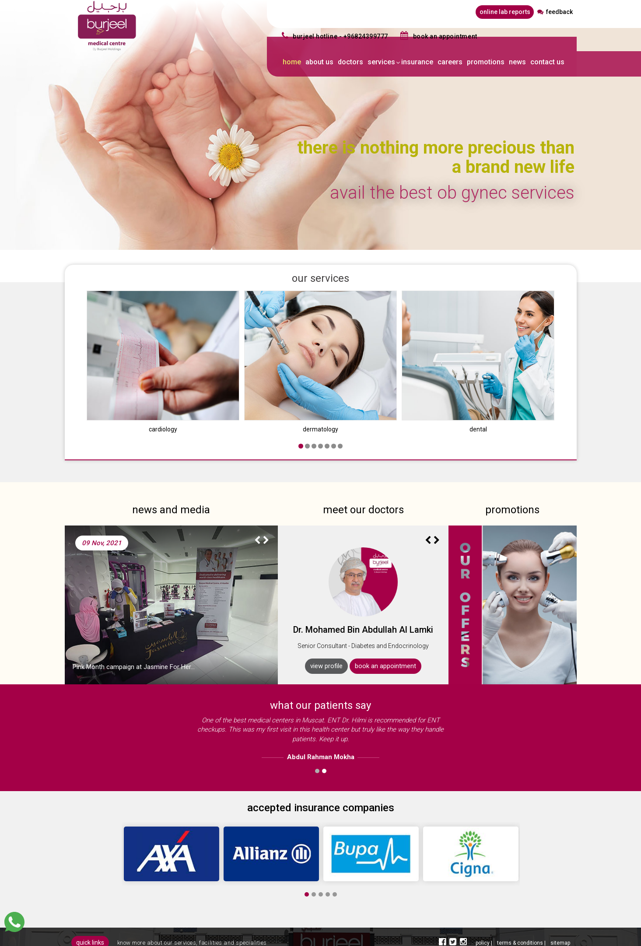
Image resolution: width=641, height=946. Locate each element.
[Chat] (14, 922)
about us (319, 62)
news (517, 62)
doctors (350, 62)
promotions (485, 62)
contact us (547, 62)
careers (450, 62)
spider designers (538, 935)
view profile (326, 634)
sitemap (560, 910)
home (292, 62)
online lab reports (505, 11)
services (381, 62)
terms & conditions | (522, 910)
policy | (485, 910)
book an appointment (385, 634)
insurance (417, 62)
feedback (555, 11)
